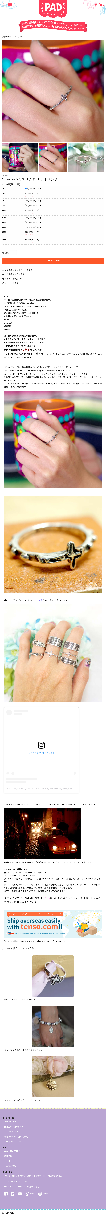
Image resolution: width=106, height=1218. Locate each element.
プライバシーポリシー (14, 1142)
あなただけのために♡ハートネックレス (22, 1100)
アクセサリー (8, 37)
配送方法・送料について (15, 1127)
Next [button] (101, 157)
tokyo (43, 1194)
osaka (31, 1194)
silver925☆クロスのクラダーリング (20, 999)
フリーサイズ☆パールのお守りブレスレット (24, 1050)
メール (7, 1161)
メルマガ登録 (10, 1166)
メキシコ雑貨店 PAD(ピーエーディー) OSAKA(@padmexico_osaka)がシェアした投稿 (45, 788)
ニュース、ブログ (12, 1151)
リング (21, 37)
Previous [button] (4, 157)
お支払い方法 (10, 1122)
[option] (53, 91)
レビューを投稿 (10, 283)
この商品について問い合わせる (17, 270)
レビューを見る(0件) (12, 279)
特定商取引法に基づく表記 (16, 1137)
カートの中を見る (12, 1132)
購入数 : (5, 253)
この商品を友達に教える (14, 274)
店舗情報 (8, 1156)
